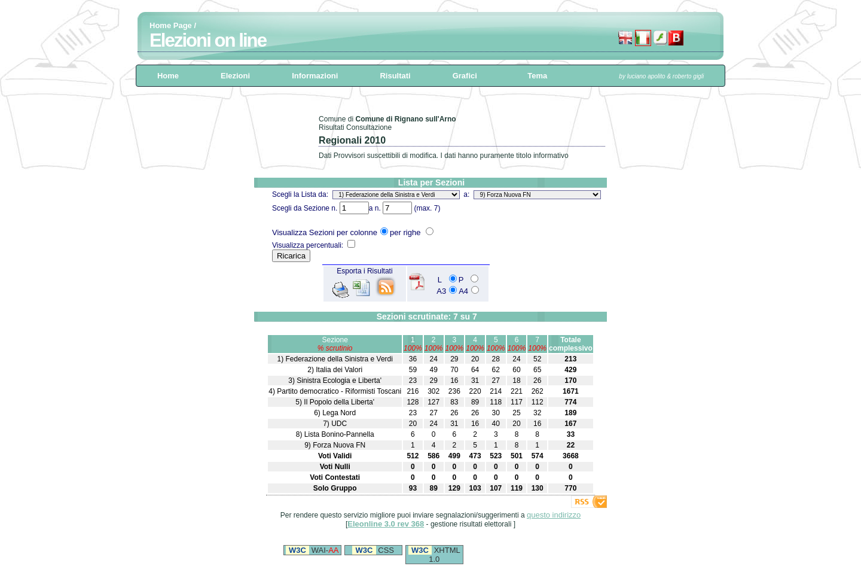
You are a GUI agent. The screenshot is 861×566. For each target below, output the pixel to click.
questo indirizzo (554, 514)
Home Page (170, 25)
